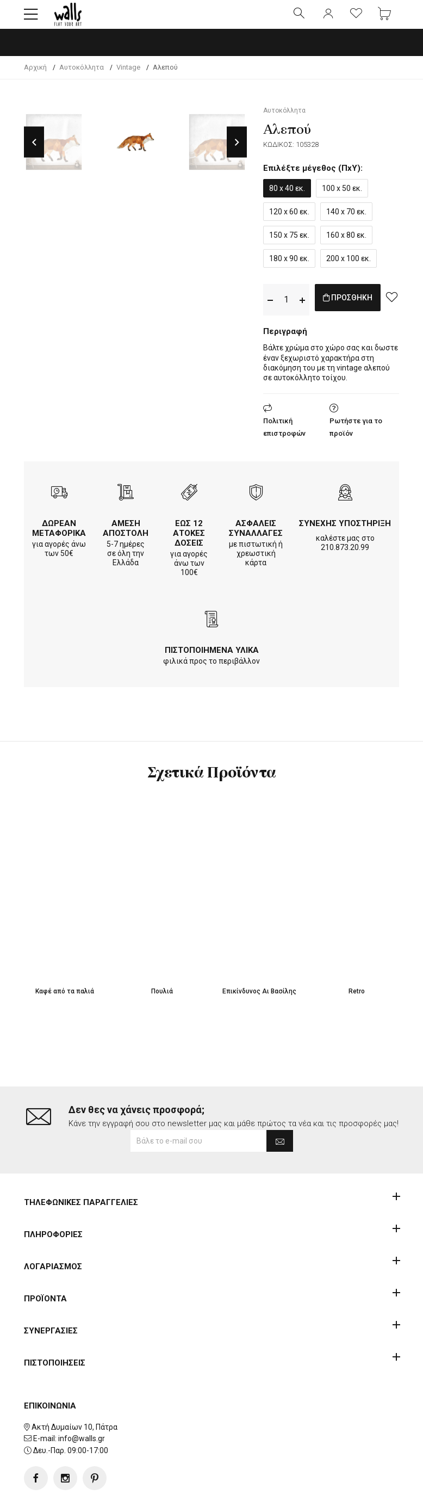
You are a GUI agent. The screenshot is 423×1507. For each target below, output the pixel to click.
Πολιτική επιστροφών (284, 436)
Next (237, 151)
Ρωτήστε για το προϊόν (355, 436)
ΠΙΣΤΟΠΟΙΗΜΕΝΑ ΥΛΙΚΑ (212, 659)
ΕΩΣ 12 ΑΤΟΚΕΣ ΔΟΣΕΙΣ (189, 542)
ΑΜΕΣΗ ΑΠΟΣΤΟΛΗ (125, 537)
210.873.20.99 (345, 556)
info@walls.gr (81, 1404)
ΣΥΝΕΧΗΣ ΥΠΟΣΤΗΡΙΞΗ (345, 533)
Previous (34, 151)
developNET (302, 1492)
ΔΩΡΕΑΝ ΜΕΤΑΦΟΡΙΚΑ (59, 537)
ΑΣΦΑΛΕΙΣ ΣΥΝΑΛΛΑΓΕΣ (256, 537)
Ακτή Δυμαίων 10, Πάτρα (74, 1392)
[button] (31, 19)
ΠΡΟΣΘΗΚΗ (359, 308)
